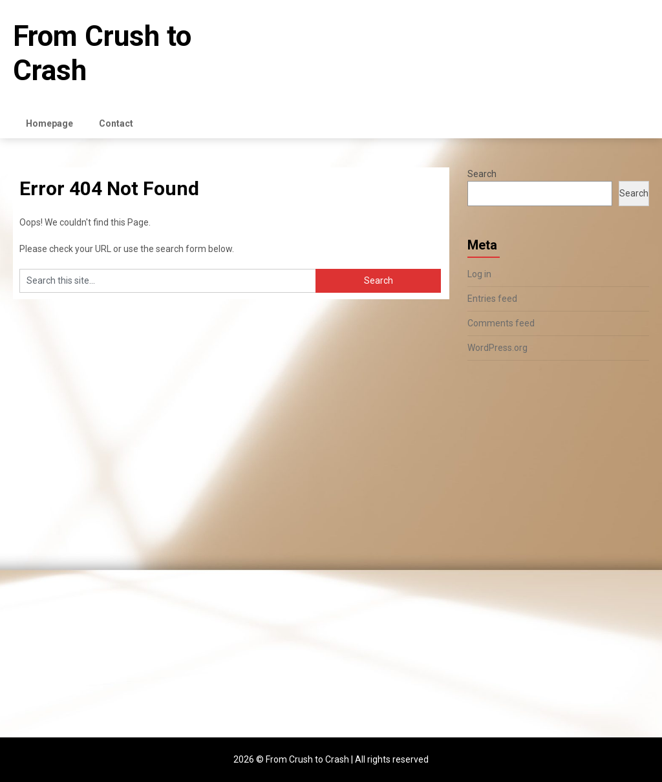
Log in (479, 274)
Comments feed (501, 323)
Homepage (49, 123)
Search (481, 174)
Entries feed (492, 298)
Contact (116, 123)
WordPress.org (497, 348)
